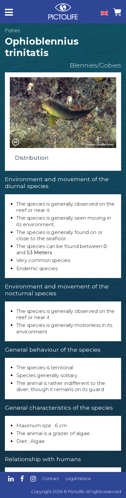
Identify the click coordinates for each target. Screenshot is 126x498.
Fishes (12, 30)
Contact (50, 478)
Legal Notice (78, 478)
